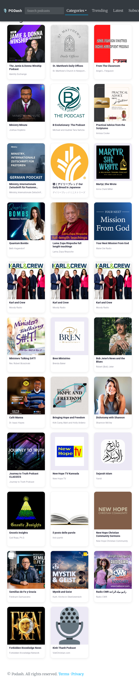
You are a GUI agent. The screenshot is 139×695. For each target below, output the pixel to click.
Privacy (77, 674)
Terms (63, 674)
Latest (118, 10)
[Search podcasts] (44, 10)
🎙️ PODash (12, 11)
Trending (100, 10)
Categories (75, 10)
